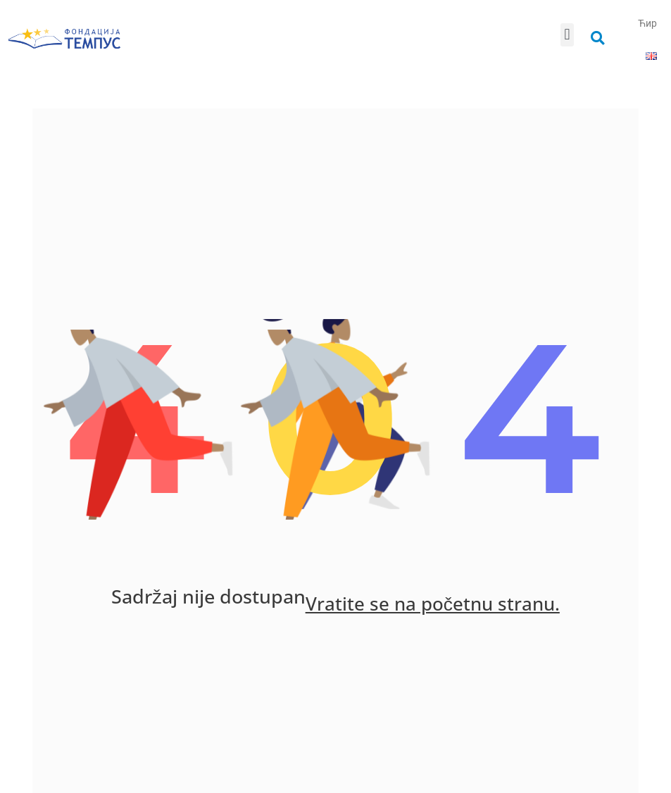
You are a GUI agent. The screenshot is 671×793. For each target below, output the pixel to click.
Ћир (647, 23)
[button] (567, 34)
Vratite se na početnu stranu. (433, 606)
